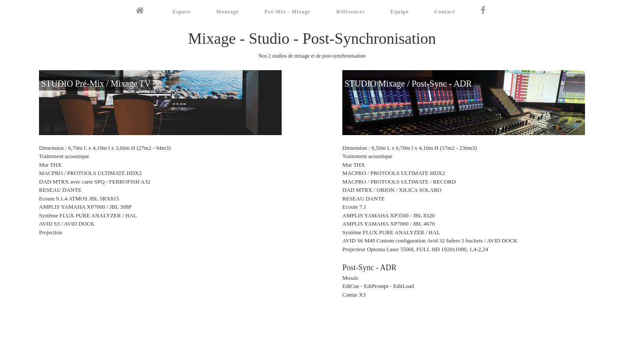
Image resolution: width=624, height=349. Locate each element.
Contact (444, 12)
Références (350, 12)
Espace (181, 12)
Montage (227, 12)
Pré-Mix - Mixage (287, 12)
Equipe (399, 12)
